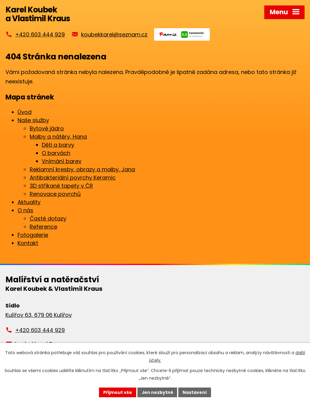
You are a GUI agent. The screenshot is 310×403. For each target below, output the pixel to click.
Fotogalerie (33, 235)
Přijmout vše (117, 392)
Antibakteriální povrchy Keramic (73, 178)
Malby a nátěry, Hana (58, 137)
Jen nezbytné (157, 392)
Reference (43, 227)
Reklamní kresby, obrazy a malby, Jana (82, 169)
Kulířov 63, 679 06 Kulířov (38, 315)
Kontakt (28, 243)
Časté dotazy (48, 219)
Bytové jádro (47, 129)
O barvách (56, 153)
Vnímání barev (61, 161)
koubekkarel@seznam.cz (114, 35)
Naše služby (33, 120)
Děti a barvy (58, 145)
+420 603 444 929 (40, 35)
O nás (25, 210)
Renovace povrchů (55, 194)
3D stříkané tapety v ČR (61, 186)
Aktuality (29, 202)
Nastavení (195, 392)
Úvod (24, 112)
